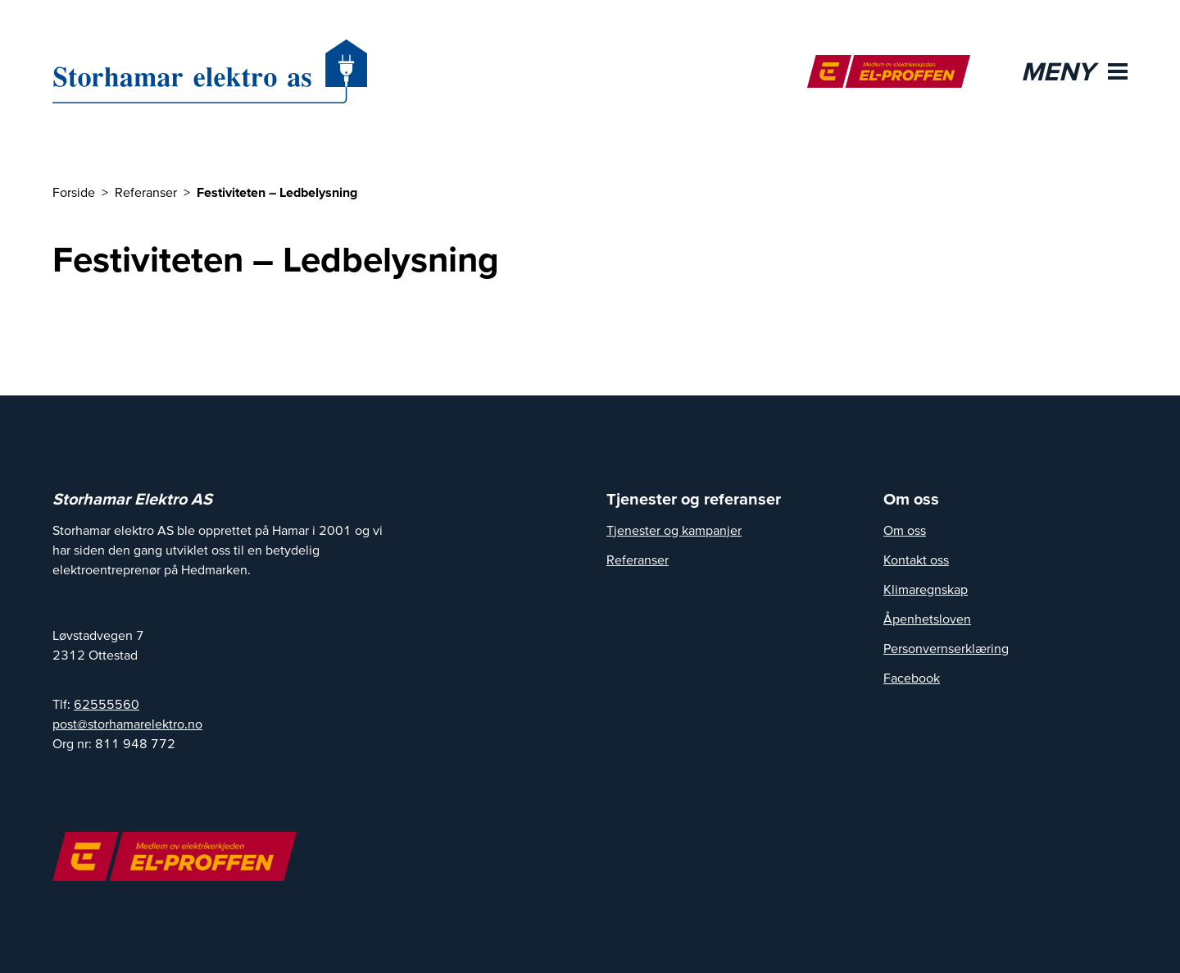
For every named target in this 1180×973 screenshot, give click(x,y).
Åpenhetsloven (927, 618)
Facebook (911, 677)
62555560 (106, 704)
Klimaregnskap (925, 589)
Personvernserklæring (946, 648)
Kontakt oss (916, 559)
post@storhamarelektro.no (127, 723)
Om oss (904, 530)
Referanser (637, 559)
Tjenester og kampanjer (674, 530)
